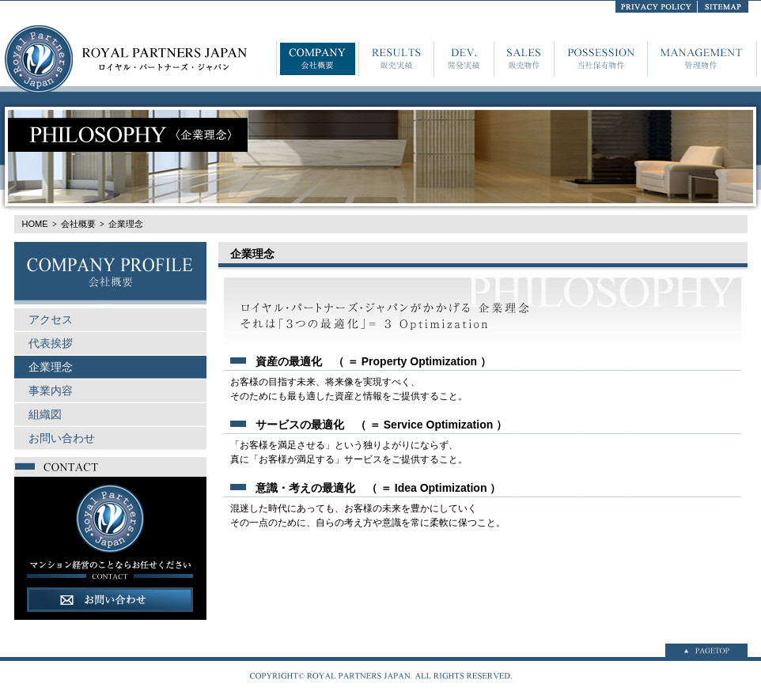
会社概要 (78, 223)
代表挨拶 (50, 343)
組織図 (45, 414)
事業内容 (50, 390)
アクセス (50, 319)
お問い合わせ (61, 438)
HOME (35, 223)
